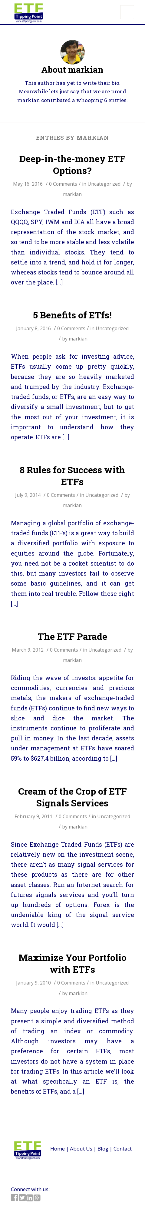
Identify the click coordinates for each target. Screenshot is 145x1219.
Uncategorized (103, 184)
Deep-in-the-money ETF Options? (72, 164)
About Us (81, 1148)
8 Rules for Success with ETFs (72, 475)
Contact (123, 1148)
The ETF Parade (72, 636)
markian (72, 194)
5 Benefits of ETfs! (72, 315)
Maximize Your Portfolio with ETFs (72, 963)
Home (57, 1148)
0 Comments (63, 184)
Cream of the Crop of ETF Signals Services (72, 797)
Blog (102, 1148)
